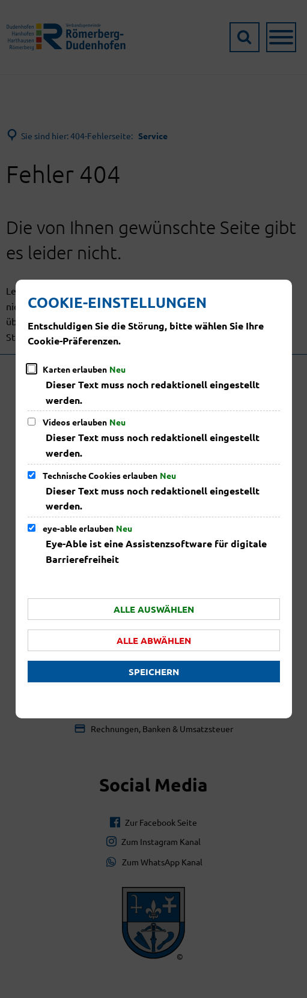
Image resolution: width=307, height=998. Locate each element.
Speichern (154, 672)
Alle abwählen (154, 640)
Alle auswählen (154, 609)
